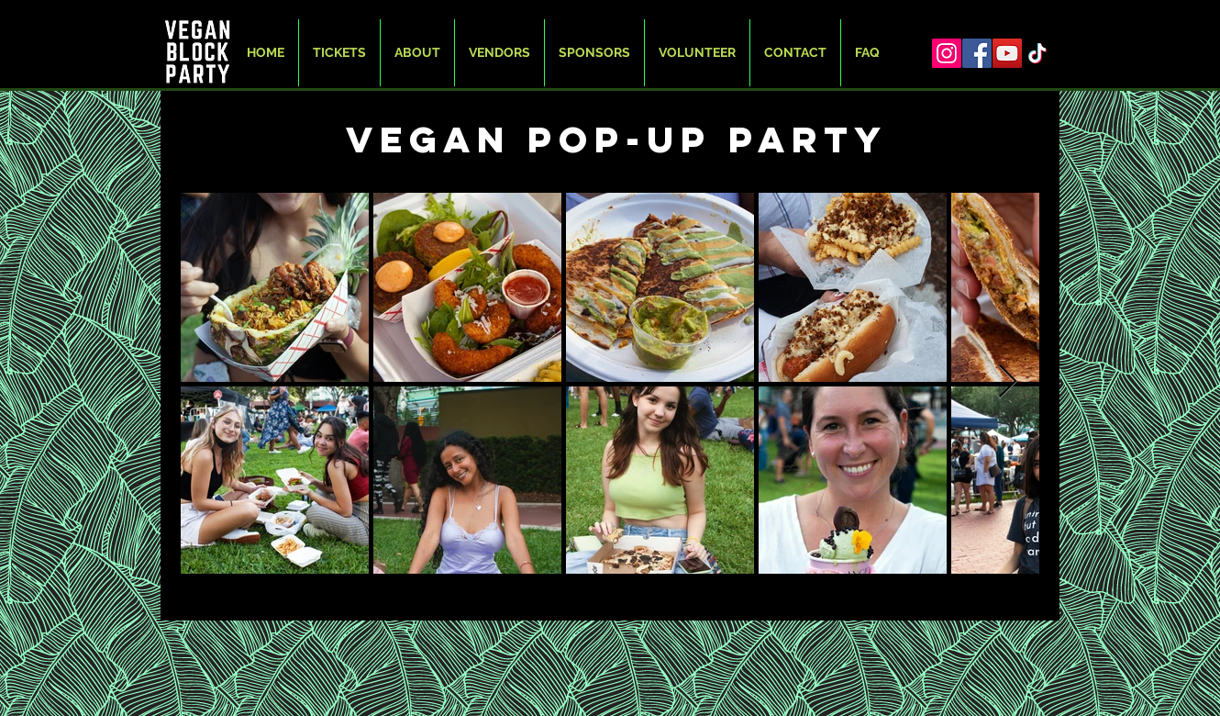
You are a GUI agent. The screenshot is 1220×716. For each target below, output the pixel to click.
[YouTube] (1007, 53)
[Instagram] (946, 53)
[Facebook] (977, 53)
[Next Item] (1007, 382)
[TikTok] (1037, 53)
